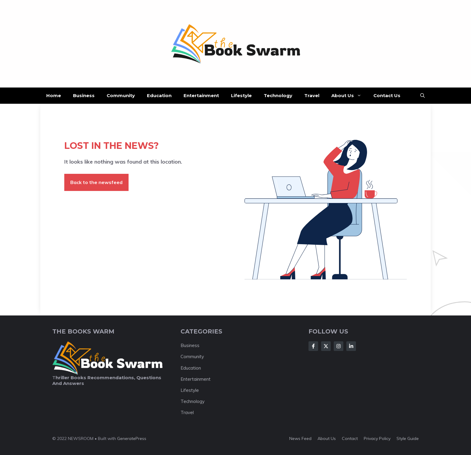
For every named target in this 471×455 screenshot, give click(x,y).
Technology (278, 95)
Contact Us (386, 95)
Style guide (408, 438)
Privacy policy (377, 438)
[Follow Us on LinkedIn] (351, 346)
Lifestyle (241, 95)
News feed (300, 438)
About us (327, 438)
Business (84, 95)
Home (53, 95)
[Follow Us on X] (326, 346)
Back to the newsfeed (96, 182)
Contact (350, 438)
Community (121, 95)
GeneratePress (131, 438)
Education (159, 95)
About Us (349, 96)
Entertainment (201, 95)
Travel (311, 95)
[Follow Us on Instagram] (338, 346)
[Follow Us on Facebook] (313, 346)
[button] (422, 96)
